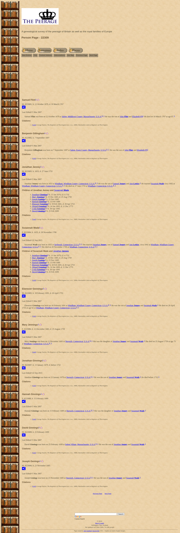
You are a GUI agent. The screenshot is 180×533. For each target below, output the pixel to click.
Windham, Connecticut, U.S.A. (100, 186)
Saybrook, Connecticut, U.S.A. (66, 245)
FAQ (35, 55)
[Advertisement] (100, 78)
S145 (34, 125)
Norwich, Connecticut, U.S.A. (77, 341)
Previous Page (81, 55)
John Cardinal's (88, 531)
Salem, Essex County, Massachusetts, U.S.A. (88, 150)
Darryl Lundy (99, 523)
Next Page (93, 55)
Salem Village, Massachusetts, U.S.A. (80, 444)
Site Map (70, 55)
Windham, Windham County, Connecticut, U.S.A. (75, 184)
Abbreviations (59, 55)
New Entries (26, 55)
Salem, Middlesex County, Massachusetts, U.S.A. (82, 116)
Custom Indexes (45, 55)
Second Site (95, 531)
